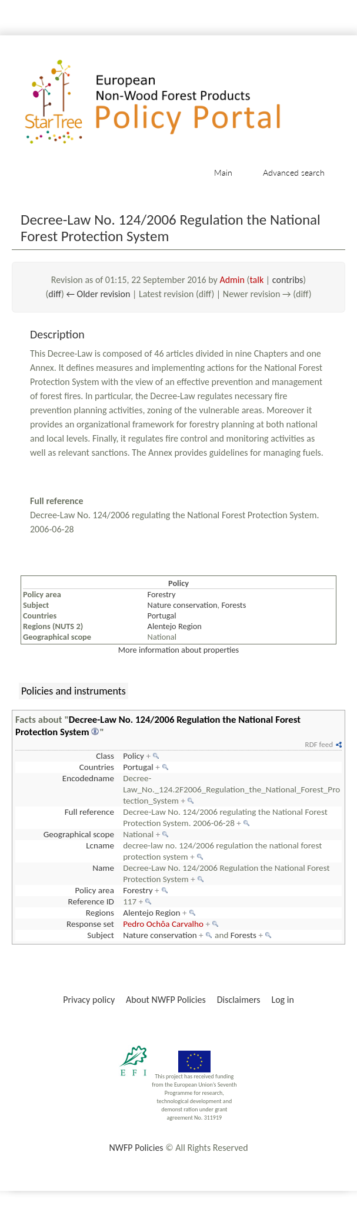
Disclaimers (239, 999)
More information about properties (178, 649)
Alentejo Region (175, 626)
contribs (287, 279)
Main (223, 172)
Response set (90, 924)
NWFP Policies (136, 1147)
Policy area (94, 890)
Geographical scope (79, 834)
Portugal (162, 615)
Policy (133, 756)
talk (256, 279)
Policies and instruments (73, 691)
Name (103, 868)
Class (105, 756)
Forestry (162, 594)
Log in (282, 999)
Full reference (89, 812)
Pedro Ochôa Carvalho (163, 924)
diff (54, 294)
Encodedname (88, 778)
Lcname (100, 845)
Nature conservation (183, 605)
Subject (100, 935)
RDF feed (319, 744)
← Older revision (98, 294)
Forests (233, 605)
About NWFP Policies (166, 999)
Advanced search (294, 172)
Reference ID (91, 901)
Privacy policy (89, 999)
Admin (232, 279)
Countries (96, 767)
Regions (100, 912)
